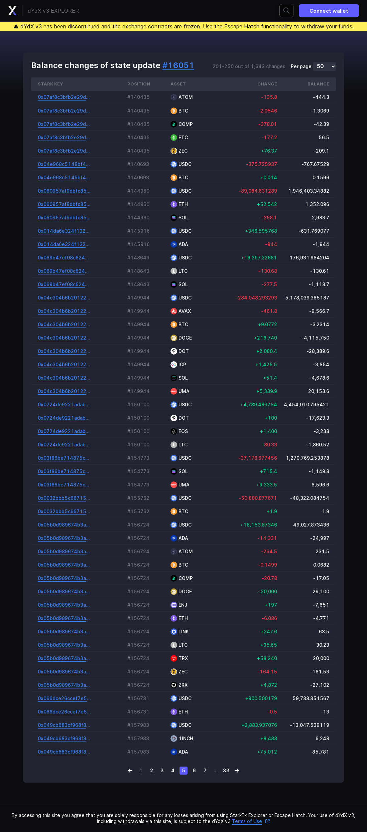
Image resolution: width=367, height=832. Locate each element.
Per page (301, 66)
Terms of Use (251, 821)
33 (226, 770)
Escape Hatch (241, 26)
